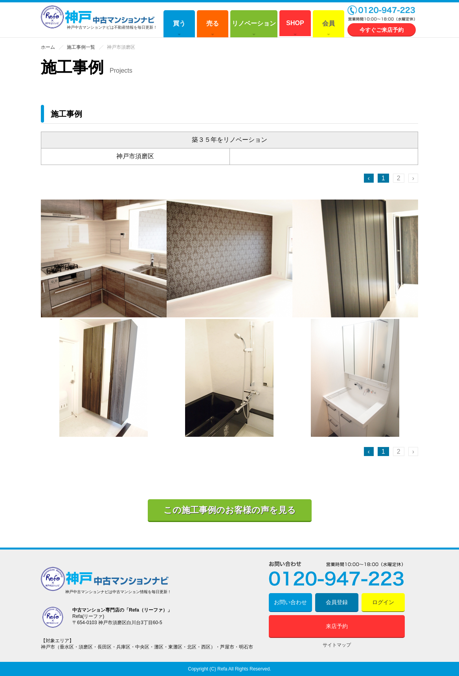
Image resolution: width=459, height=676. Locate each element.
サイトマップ (337, 645)
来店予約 (337, 626)
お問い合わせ (290, 602)
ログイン (383, 602)
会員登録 (337, 602)
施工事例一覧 (81, 47)
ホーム (48, 47)
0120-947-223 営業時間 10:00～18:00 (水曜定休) (381, 13)
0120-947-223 (337, 573)
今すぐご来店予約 (382, 30)
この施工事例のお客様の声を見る (229, 510)
